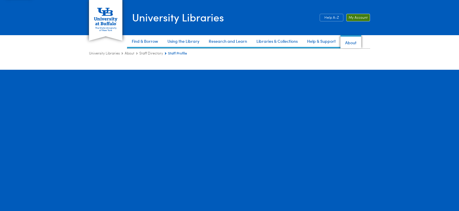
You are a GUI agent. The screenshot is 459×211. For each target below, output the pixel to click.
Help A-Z (331, 18)
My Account (358, 18)
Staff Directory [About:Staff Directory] (151, 53)
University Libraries (178, 17)
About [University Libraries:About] (129, 53)
